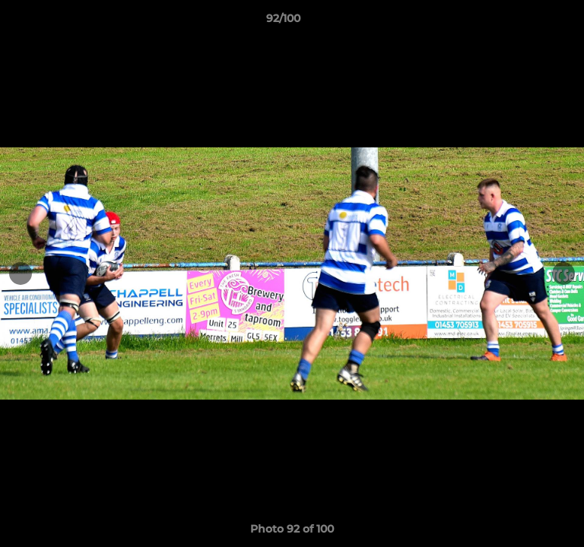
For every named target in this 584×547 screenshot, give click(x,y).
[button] (529, 22)
